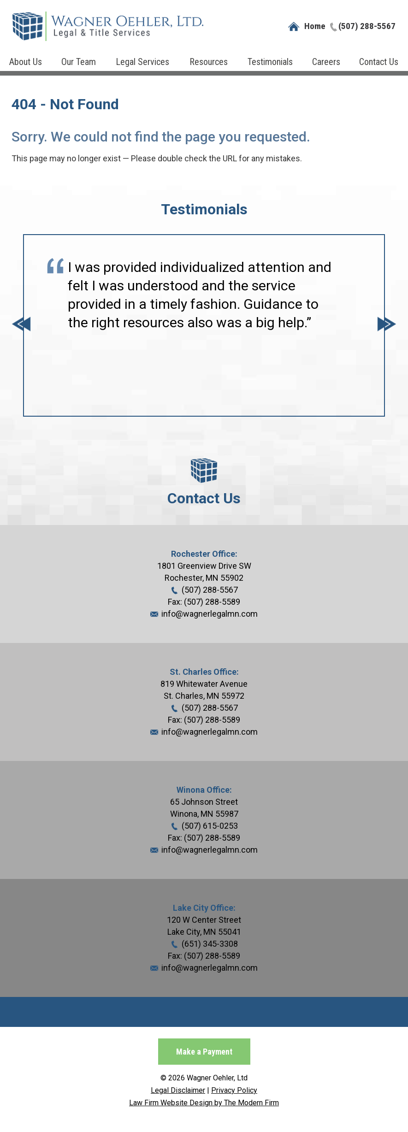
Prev (21, 325)
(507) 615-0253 (210, 826)
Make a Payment (204, 1051)
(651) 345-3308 (210, 944)
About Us (25, 61)
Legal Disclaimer (178, 1090)
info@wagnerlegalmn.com (209, 614)
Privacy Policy (234, 1090)
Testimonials (270, 61)
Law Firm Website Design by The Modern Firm (204, 1102)
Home (314, 26)
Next (386, 325)
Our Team (78, 61)
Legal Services (142, 61)
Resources (208, 61)
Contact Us (378, 61)
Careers (326, 61)
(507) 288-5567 (367, 26)
